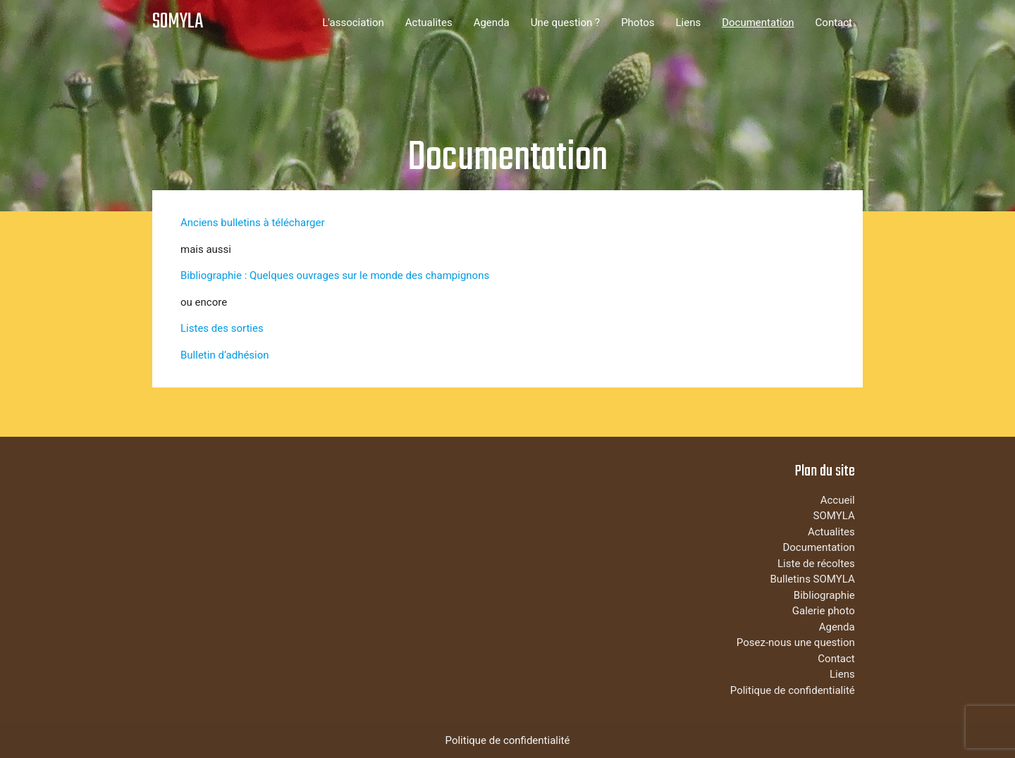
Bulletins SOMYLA (812, 579)
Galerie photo (823, 610)
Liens (688, 22)
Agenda (492, 22)
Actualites (429, 22)
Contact (834, 22)
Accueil (837, 500)
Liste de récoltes (816, 563)
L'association (353, 22)
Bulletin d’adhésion (224, 355)
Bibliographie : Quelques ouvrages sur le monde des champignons (334, 275)
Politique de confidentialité (792, 690)
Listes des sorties (222, 328)
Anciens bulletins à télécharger (252, 222)
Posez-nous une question (796, 642)
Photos (637, 22)
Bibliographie (824, 595)
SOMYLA (177, 22)
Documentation (758, 22)
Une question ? (565, 22)
